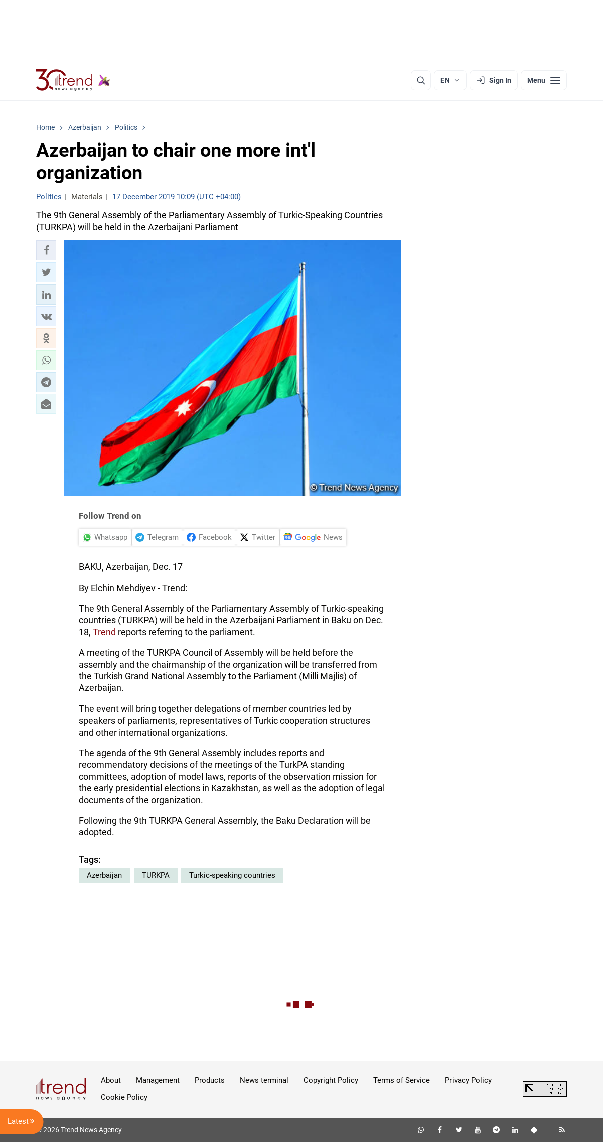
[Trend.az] (73, 80)
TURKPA (156, 875)
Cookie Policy (124, 1097)
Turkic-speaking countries (232, 875)
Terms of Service (401, 1080)
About (111, 1080)
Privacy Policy (468, 1080)
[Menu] (544, 80)
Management (158, 1080)
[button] (46, 250)
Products (210, 1080)
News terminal (264, 1080)
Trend (104, 632)
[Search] (421, 80)
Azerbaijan (104, 875)
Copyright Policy (331, 1080)
